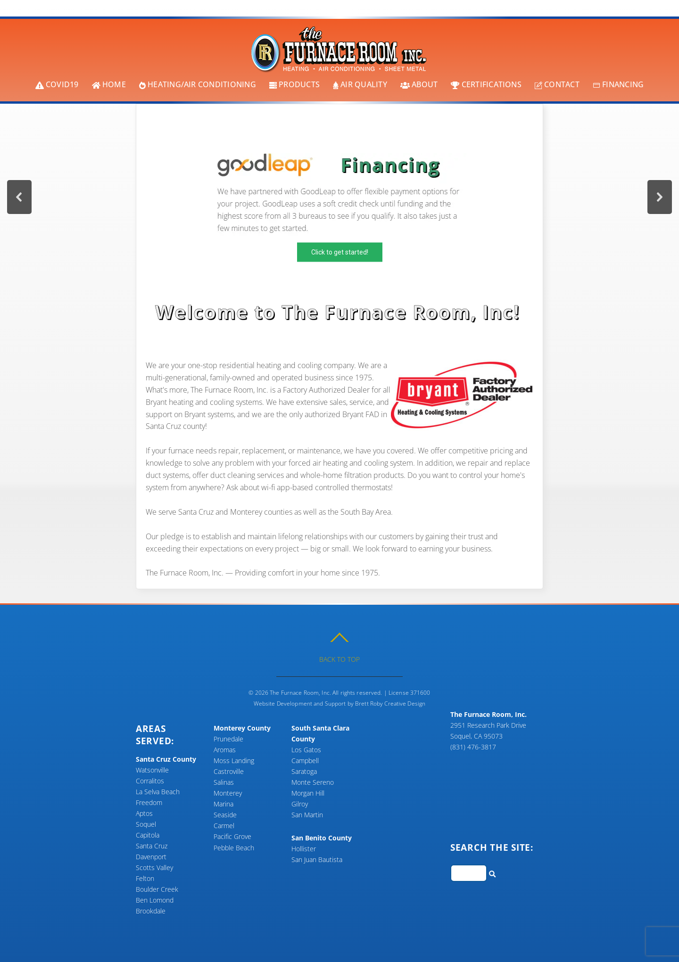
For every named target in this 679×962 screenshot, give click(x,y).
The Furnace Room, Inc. (300, 693)
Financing (618, 84)
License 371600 (410, 693)
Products (294, 84)
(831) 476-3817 (473, 746)
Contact (557, 84)
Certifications (486, 84)
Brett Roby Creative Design (390, 703)
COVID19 (57, 84)
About (419, 84)
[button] (339, 197)
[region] (339, 197)
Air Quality (360, 84)
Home (109, 84)
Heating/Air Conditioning (197, 84)
